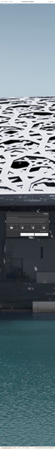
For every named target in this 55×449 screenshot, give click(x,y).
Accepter (41, 234)
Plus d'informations (40, 222)
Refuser (27, 234)
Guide (23, 447)
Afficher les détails (43, 231)
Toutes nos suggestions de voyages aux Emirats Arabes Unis (43, 447)
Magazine (27, 447)
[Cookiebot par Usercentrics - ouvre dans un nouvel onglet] (44, 214)
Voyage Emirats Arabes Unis (7, 447)
